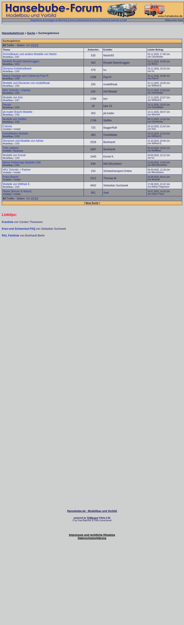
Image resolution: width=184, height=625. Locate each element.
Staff (124, 20)
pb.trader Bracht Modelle (17, 111)
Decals (7, 104)
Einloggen (50, 20)
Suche (72, 20)
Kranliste (7, 222)
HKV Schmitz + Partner (17, 90)
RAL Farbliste (11, 235)
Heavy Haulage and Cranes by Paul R (25, 75)
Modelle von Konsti (14, 155)
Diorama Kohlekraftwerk (17, 68)
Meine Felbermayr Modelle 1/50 (22, 162)
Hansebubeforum (13, 33)
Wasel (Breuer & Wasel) (17, 191)
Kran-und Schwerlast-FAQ (19, 228)
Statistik (104, 20)
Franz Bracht (10, 176)
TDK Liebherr (11, 148)
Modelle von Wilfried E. (16, 184)
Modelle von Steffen (15, 119)
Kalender (115, 20)
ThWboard (92, 518)
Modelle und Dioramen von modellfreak (26, 83)
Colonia (7, 126)
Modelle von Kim (13, 97)
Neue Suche (91, 203)
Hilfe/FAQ (62, 20)
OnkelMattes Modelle (15, 133)
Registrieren (36, 20)
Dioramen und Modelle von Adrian (23, 140)
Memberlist (83, 20)
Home (95, 20)
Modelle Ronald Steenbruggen (21, 61)
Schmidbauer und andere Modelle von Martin (30, 54)
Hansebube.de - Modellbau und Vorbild (92, 511)
